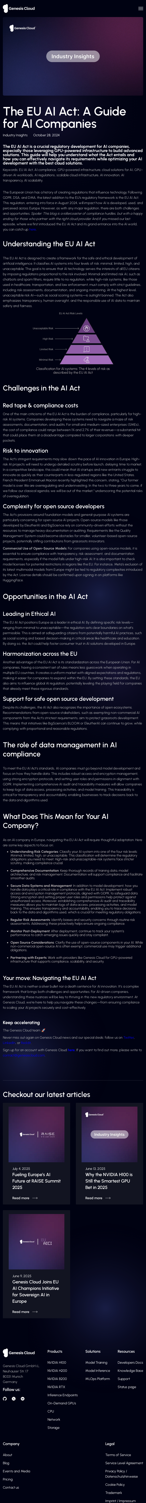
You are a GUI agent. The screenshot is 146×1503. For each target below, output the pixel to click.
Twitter (128, 1037)
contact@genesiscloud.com (24, 1055)
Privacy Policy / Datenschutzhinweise (121, 1474)
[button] (139, 8)
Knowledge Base (130, 1371)
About (7, 1455)
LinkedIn (9, 1043)
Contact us (11, 1487)
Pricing (8, 1479)
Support (124, 1379)
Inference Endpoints (63, 1395)
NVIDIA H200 (57, 1371)
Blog (6, 1463)
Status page (127, 1387)
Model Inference (97, 1371)
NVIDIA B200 (57, 1379)
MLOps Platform (97, 1379)
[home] (19, 8)
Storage (54, 1428)
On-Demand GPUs (62, 1403)
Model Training (96, 1362)
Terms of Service (118, 1455)
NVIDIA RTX (56, 1387)
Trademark (113, 1493)
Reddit (26, 1043)
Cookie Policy (115, 1485)
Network (54, 1419)
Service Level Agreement (124, 1463)
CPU (51, 1411)
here (32, 229)
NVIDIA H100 (57, 1362)
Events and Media (16, 1471)
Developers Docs (130, 1362)
